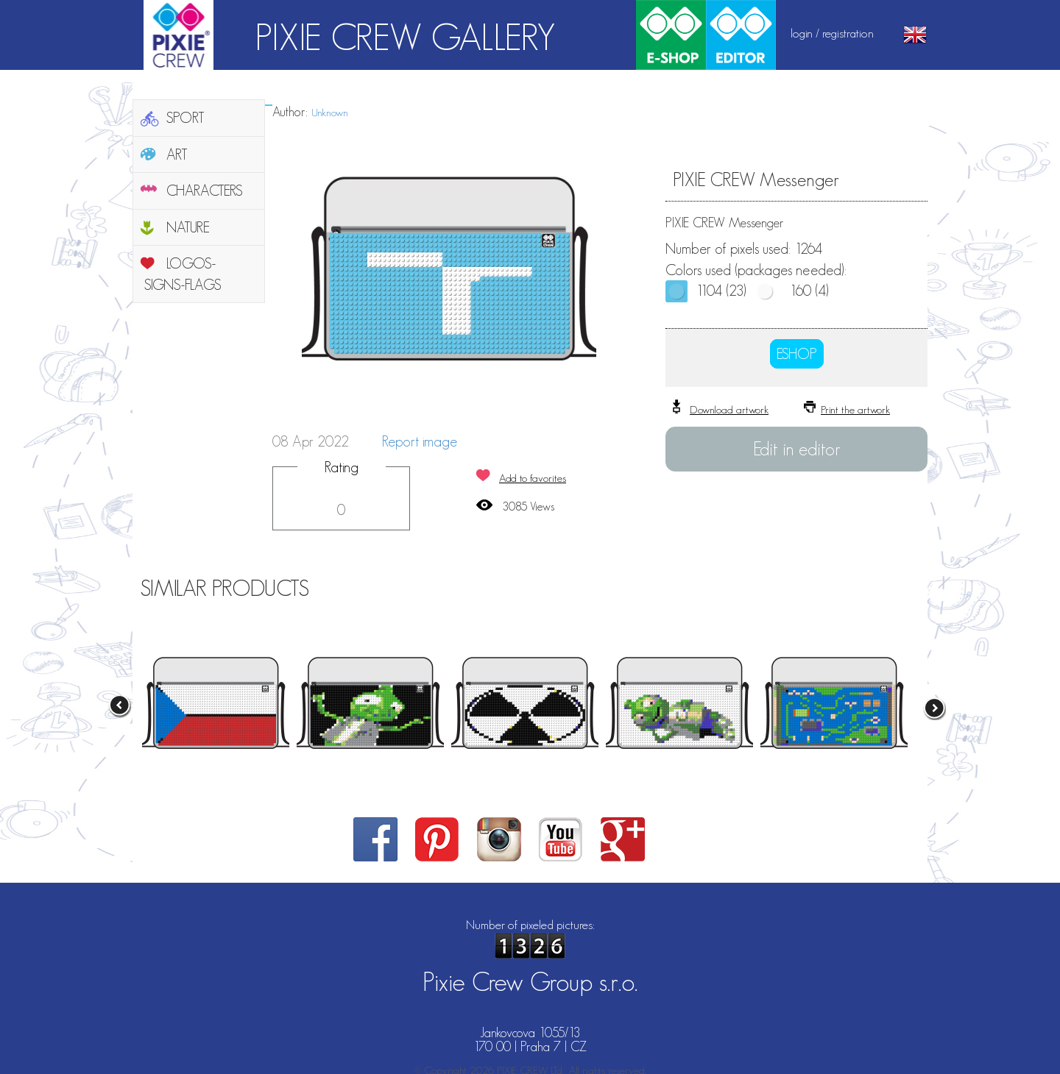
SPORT (185, 118)
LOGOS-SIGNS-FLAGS (183, 274)
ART (177, 154)
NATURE (188, 227)
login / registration (832, 33)
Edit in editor (797, 448)
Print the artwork (855, 409)
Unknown (329, 112)
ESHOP (797, 354)
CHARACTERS (204, 190)
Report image (419, 441)
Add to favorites (532, 478)
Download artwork (729, 409)
